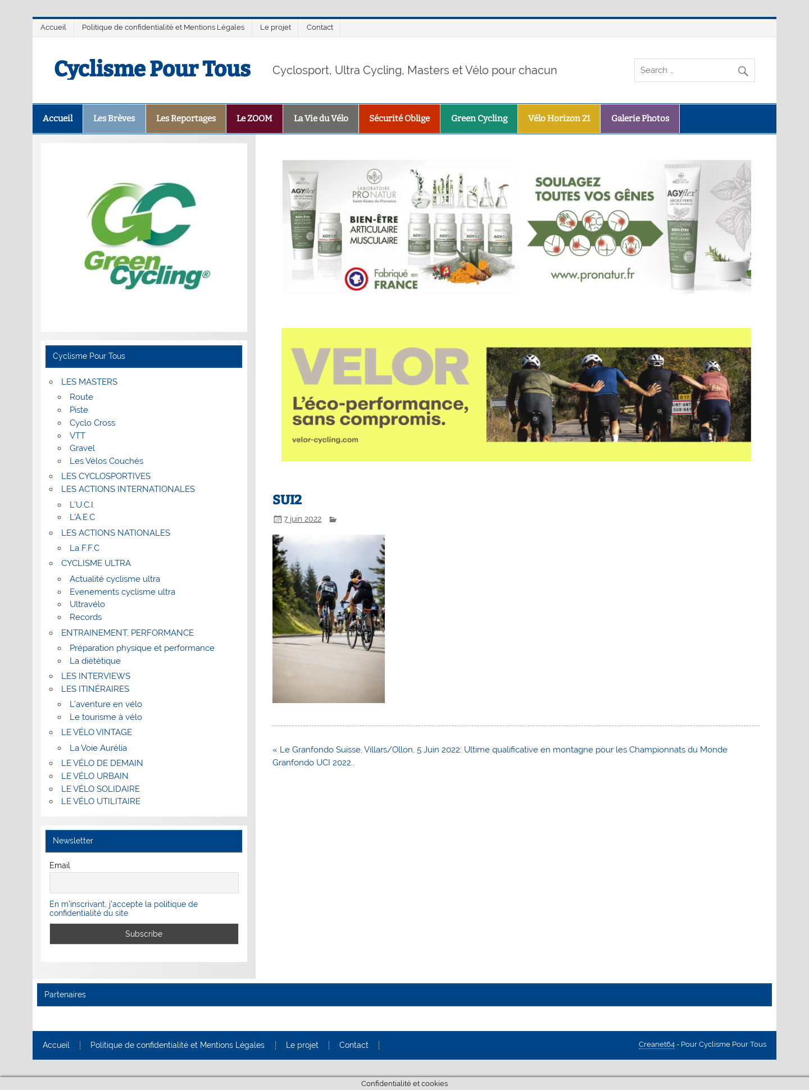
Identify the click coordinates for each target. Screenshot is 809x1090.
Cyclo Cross (92, 423)
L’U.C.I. (82, 505)
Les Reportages (186, 118)
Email (59, 865)
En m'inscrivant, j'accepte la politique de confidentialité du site (123, 909)
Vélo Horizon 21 (559, 118)
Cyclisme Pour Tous (152, 69)
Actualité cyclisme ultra (115, 579)
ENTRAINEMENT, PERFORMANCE (127, 633)
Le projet (275, 27)
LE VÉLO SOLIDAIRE (100, 789)
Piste (79, 410)
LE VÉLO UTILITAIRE (100, 801)
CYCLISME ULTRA (96, 563)
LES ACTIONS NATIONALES (115, 533)
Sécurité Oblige (399, 118)
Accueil (53, 27)
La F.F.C (84, 548)
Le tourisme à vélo (106, 717)
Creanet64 (657, 1044)
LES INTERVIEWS (95, 676)
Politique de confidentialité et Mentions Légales (163, 27)
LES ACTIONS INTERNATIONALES (128, 489)
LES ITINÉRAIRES (95, 689)
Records (86, 617)
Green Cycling (479, 118)
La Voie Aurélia (98, 748)
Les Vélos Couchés (106, 461)
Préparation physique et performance (142, 648)
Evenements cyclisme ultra (122, 592)
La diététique (95, 661)
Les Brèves (114, 118)
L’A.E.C (82, 517)
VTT (77, 436)
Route (81, 397)
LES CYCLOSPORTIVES (106, 476)
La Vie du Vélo (321, 118)
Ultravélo (87, 604)
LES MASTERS (89, 382)
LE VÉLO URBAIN (95, 776)
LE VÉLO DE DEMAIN (102, 763)
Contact (320, 27)
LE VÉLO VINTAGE (96, 732)
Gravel (82, 448)
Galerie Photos (640, 118)
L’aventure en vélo (106, 704)
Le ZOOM (254, 118)
